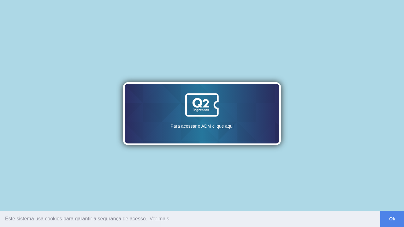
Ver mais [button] (159, 218)
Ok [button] (392, 218)
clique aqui (223, 126)
